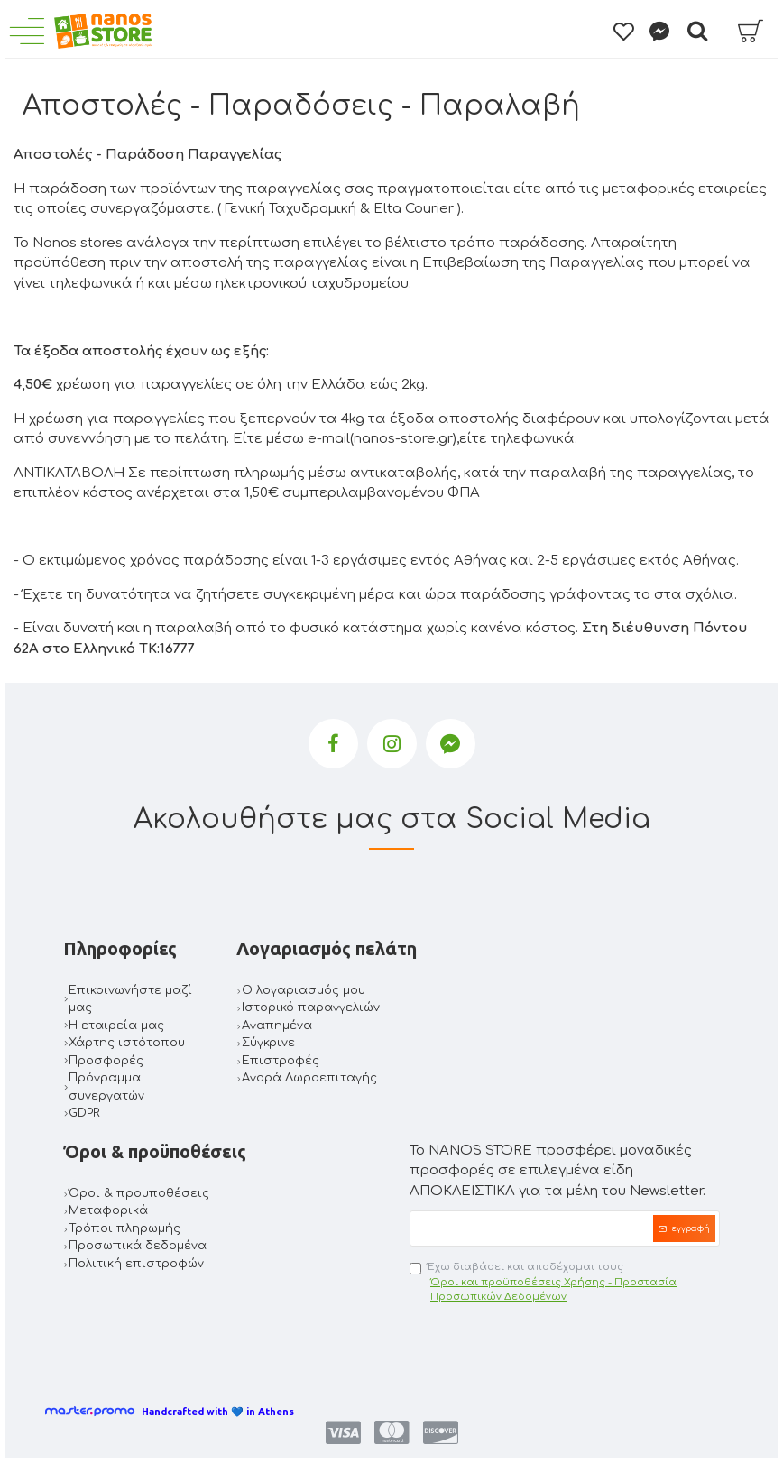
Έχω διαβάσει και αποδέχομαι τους (565, 1283)
